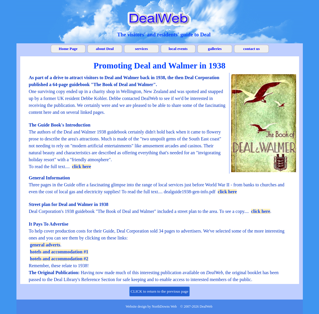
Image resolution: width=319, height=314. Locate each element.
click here (81, 166)
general (38, 244)
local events (178, 49)
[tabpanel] (163, 34)
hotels (36, 251)
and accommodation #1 (65, 251)
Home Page (68, 49)
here (232, 191)
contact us (251, 49)
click (222, 191)
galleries (214, 49)
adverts (53, 244)
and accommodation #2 (65, 258)
